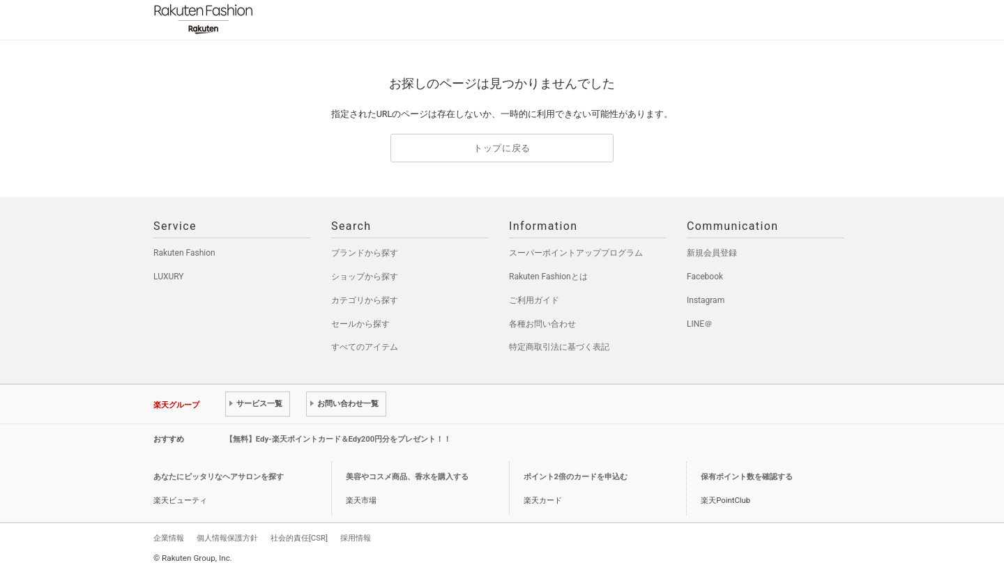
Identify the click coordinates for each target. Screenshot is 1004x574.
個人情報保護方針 (227, 538)
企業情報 (168, 538)
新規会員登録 (712, 253)
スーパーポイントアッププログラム (576, 253)
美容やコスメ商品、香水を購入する (407, 476)
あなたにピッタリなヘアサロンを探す (218, 476)
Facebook (705, 276)
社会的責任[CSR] (299, 538)
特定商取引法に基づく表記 (559, 347)
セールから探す (360, 324)
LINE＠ (700, 324)
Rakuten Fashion (261, 19)
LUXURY (168, 276)
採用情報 (355, 538)
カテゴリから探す (364, 300)
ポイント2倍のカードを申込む (576, 476)
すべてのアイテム (364, 347)
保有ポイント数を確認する (747, 476)
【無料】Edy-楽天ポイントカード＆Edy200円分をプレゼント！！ (338, 439)
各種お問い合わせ (542, 324)
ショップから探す (364, 276)
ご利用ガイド (534, 300)
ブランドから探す (364, 253)
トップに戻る (502, 148)
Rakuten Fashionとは (548, 276)
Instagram (705, 300)
